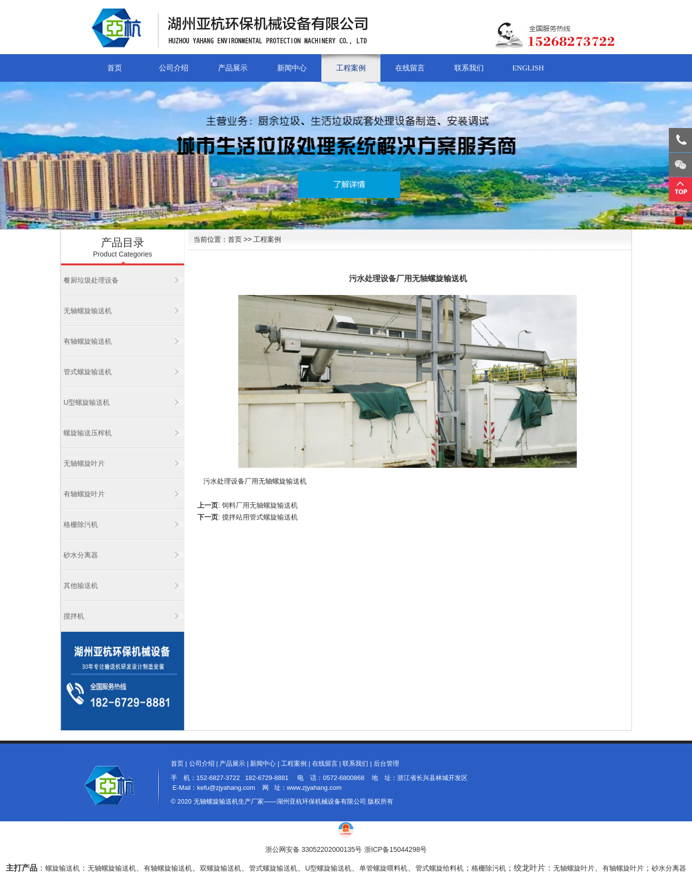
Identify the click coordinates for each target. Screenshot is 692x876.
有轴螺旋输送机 (87, 341)
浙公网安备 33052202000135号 (313, 849)
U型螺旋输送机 (86, 402)
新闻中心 (292, 68)
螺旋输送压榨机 (87, 433)
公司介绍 (174, 68)
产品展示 (233, 68)
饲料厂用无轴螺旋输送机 (260, 505)
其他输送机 (80, 585)
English (528, 68)
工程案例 (351, 68)
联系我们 (469, 68)
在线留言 (410, 68)
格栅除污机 (80, 524)
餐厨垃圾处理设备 (91, 280)
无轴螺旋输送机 (87, 311)
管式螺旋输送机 (87, 372)
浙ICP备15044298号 (395, 849)
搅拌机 (73, 616)
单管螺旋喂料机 (383, 868)
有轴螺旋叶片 (84, 494)
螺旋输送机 (62, 868)
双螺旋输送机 (220, 868)
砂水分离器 (80, 555)
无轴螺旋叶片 (84, 463)
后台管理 (386, 763)
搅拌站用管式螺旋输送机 (260, 517)
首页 (114, 68)
